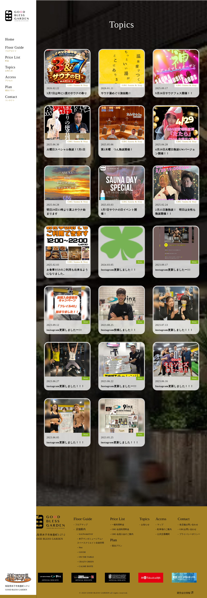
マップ (160, 524)
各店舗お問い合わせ (188, 524)
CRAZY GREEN (86, 561)
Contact (18, 98)
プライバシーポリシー (189, 534)
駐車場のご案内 (164, 529)
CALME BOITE (86, 566)
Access (18, 78)
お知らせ (145, 524)
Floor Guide (18, 49)
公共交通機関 (163, 534)
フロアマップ (81, 524)
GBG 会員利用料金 (120, 529)
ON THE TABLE (86, 557)
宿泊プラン (117, 546)
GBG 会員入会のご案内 (122, 534)
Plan (18, 88)
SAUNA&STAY (86, 534)
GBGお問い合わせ (187, 529)
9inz (80, 547)
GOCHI (82, 552)
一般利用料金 (118, 524)
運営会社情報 (185, 592)
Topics (18, 68)
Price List (18, 58)
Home (9, 39)
